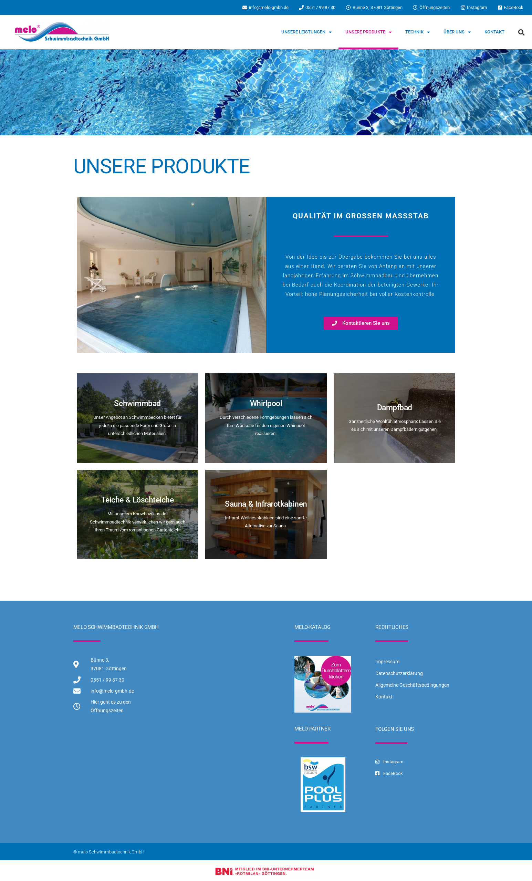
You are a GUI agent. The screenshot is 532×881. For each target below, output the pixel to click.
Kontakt (494, 31)
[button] (522, 32)
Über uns (457, 32)
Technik (417, 32)
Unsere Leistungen (306, 32)
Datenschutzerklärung (399, 673)
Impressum (387, 661)
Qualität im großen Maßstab (361, 216)
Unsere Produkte (368, 32)
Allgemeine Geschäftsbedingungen (412, 685)
